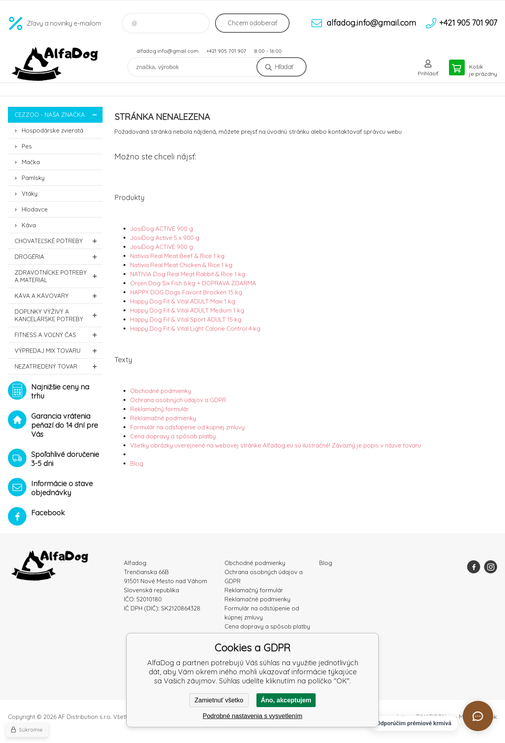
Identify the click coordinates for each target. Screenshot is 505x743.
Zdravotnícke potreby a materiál (59, 276)
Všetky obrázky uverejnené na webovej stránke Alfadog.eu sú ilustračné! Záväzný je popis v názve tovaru (275, 445)
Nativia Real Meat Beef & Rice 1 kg (177, 256)
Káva (29, 225)
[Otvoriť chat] (478, 716)
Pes (27, 146)
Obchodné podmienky (160, 391)
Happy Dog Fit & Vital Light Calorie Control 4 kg (195, 328)
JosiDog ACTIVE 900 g (161, 228)
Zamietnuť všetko (219, 700)
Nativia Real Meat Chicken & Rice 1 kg (181, 265)
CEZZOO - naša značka (59, 114)
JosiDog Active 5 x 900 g (164, 237)
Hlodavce (35, 209)
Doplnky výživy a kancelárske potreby (59, 315)
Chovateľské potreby (59, 241)
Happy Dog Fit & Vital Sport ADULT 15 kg (185, 319)
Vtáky (29, 193)
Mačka (31, 162)
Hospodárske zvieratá (52, 130)
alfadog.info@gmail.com (167, 51)
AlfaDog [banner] (55, 64)
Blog (136, 463)
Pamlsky (33, 178)
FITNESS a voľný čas (59, 334)
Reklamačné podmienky (163, 418)
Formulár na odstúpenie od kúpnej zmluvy (187, 427)
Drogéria (59, 256)
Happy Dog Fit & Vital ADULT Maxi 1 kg (182, 301)
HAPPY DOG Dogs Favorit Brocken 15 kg (186, 292)
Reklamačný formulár (159, 409)
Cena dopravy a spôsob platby (173, 436)
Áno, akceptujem (286, 700)
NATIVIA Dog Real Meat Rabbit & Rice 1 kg (187, 274)
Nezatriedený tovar (59, 366)
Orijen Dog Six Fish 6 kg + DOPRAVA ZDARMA (193, 283)
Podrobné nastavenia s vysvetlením (253, 716)
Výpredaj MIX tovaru (59, 350)
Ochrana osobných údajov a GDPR (178, 400)
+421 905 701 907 (226, 51)
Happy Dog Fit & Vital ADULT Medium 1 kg (187, 310)
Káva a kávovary (59, 295)
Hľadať (284, 67)
